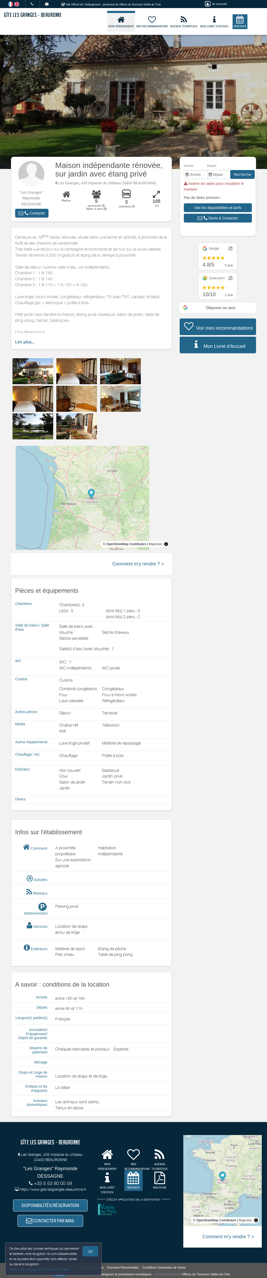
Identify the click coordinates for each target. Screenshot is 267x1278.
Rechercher (242, 174)
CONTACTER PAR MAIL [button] (50, 1220)
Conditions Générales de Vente (163, 1267)
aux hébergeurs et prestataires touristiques (121, 1274)
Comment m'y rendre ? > (138, 563)
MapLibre (155, 544)
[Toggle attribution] (166, 544)
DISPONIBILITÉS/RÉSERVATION (50, 1205)
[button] (31, 213)
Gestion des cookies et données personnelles (39, 1269)
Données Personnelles (123, 1267)
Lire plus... (25, 342)
